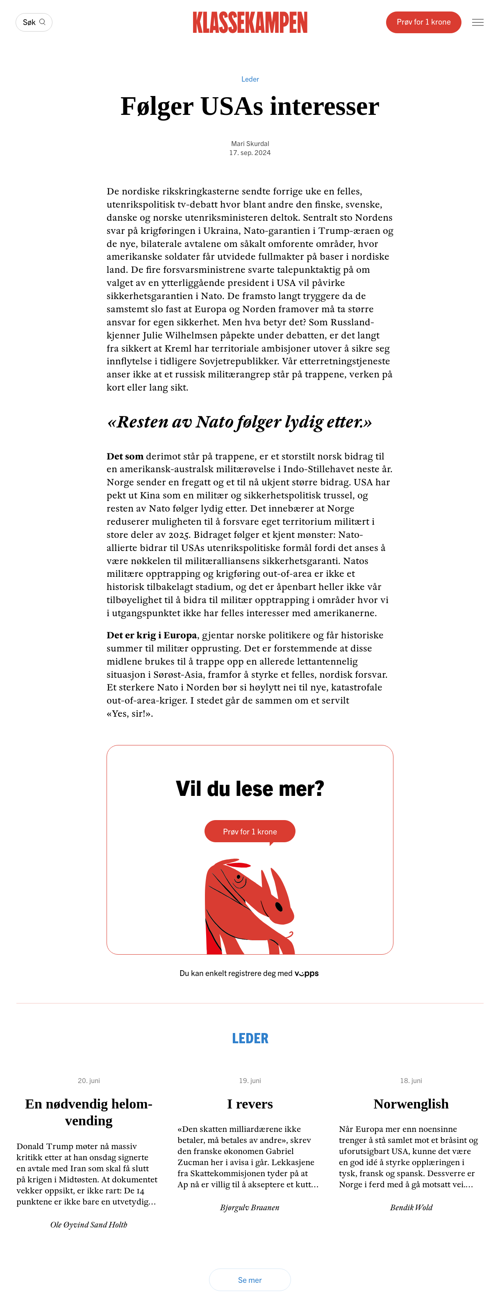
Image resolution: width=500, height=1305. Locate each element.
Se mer (250, 1279)
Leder (250, 78)
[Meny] (478, 22)
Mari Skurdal (250, 143)
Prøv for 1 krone (424, 21)
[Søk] (34, 22)
